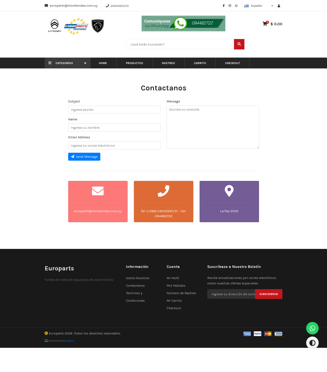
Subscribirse (268, 294)
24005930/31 (120, 6)
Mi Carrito (174, 301)
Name (72, 119)
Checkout (232, 63)
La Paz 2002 (229, 211)
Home (103, 63)
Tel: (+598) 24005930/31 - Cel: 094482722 (163, 213)
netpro (70, 340)
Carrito (200, 63)
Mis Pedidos (176, 286)
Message (173, 101)
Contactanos (135, 286)
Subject (74, 101)
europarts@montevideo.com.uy (73, 6)
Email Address (79, 137)
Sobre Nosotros (138, 278)
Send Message (84, 157)
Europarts (56, 333)
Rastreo (168, 63)
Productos (134, 63)
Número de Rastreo (181, 293)
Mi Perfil (173, 278)
